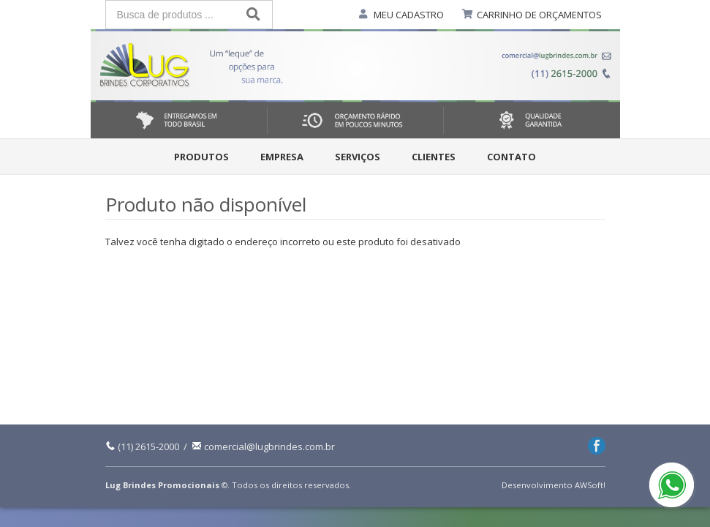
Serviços (357, 156)
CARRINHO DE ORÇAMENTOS (539, 14)
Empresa (281, 156)
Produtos (201, 156)
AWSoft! (590, 484)
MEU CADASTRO (409, 14)
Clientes (434, 156)
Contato (511, 156)
